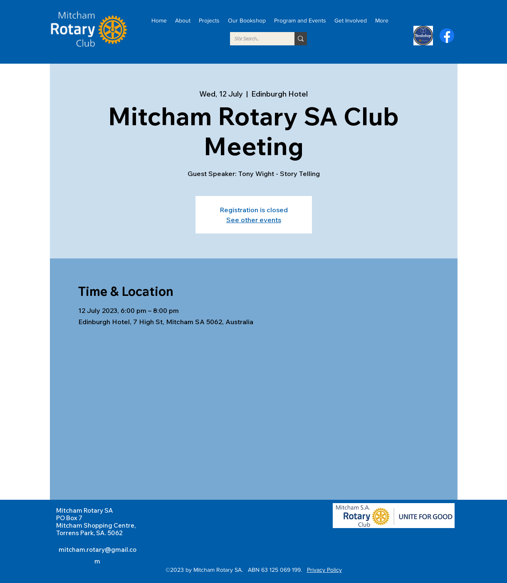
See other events (253, 220)
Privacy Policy (324, 569)
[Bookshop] (423, 35)
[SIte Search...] (255, 38)
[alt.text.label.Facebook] (447, 35)
